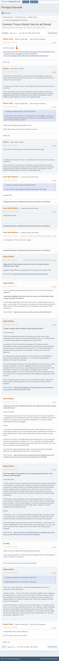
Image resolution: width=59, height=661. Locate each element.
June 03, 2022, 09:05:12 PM (12, 211)
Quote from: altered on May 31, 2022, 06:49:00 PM (20, 111)
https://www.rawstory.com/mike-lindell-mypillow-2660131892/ (32, 312)
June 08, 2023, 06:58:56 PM (10, 572)
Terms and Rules (48, 658)
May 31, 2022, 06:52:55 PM (10, 106)
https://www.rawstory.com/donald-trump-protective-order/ (30, 274)
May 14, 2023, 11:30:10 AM (10, 260)
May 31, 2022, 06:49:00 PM (10, 71)
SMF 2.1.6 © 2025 (5, 658)
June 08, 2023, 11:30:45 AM (10, 546)
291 (20, 33)
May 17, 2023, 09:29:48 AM (10, 286)
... (18, 33)
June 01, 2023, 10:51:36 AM (10, 324)
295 (33, 33)
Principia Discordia (11, 7)
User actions (52, 33)
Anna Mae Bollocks (11, 177)
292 (23, 33)
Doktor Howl (8, 39)
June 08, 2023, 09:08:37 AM (10, 469)
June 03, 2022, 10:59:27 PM (10, 235)
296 (36, 33)
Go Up (4, 647)
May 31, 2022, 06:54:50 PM (10, 145)
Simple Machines (15, 658)
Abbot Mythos (8, 256)
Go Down (5, 33)
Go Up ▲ (55, 658)
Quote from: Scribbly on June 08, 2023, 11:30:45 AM (21, 577)
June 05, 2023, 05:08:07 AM (10, 401)
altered (6, 68)
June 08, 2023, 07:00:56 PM (10, 627)
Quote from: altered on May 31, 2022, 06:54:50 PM (20, 185)
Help (41, 658)
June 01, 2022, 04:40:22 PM (10, 180)
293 (26, 33)
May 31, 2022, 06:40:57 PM (10, 42)
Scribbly (6, 543)
